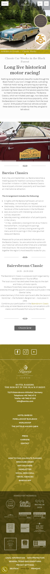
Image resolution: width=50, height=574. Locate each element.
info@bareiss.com (25, 401)
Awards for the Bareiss (25, 495)
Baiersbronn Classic (40, 303)
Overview (25, 328)
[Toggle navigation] (46, 3)
